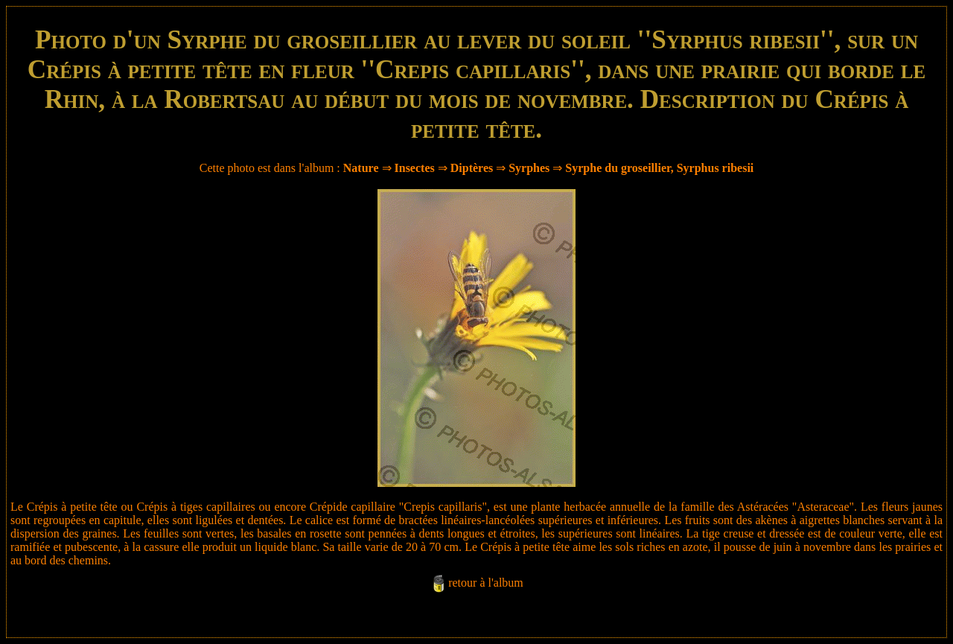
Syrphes (529, 168)
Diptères (471, 168)
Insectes (415, 168)
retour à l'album (485, 582)
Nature (361, 168)
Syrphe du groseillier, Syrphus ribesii (659, 168)
